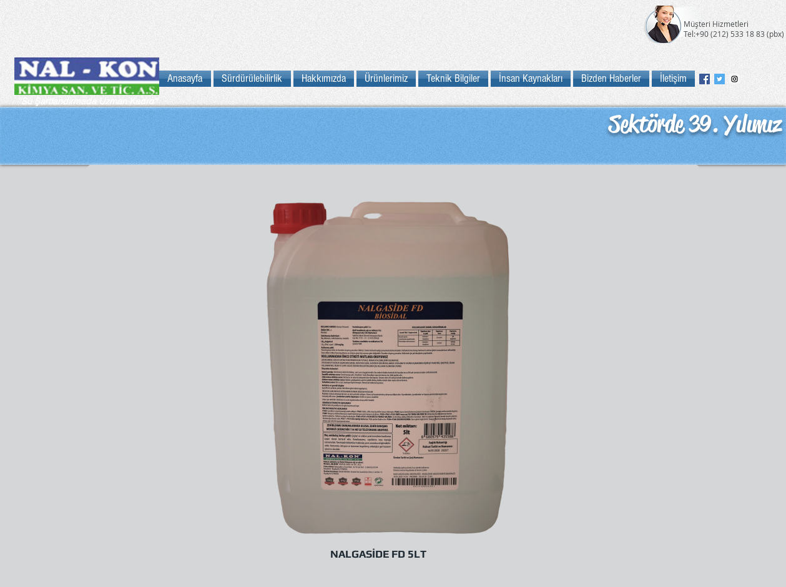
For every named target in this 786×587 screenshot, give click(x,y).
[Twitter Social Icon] (719, 79)
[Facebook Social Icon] (704, 79)
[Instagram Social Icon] (734, 79)
